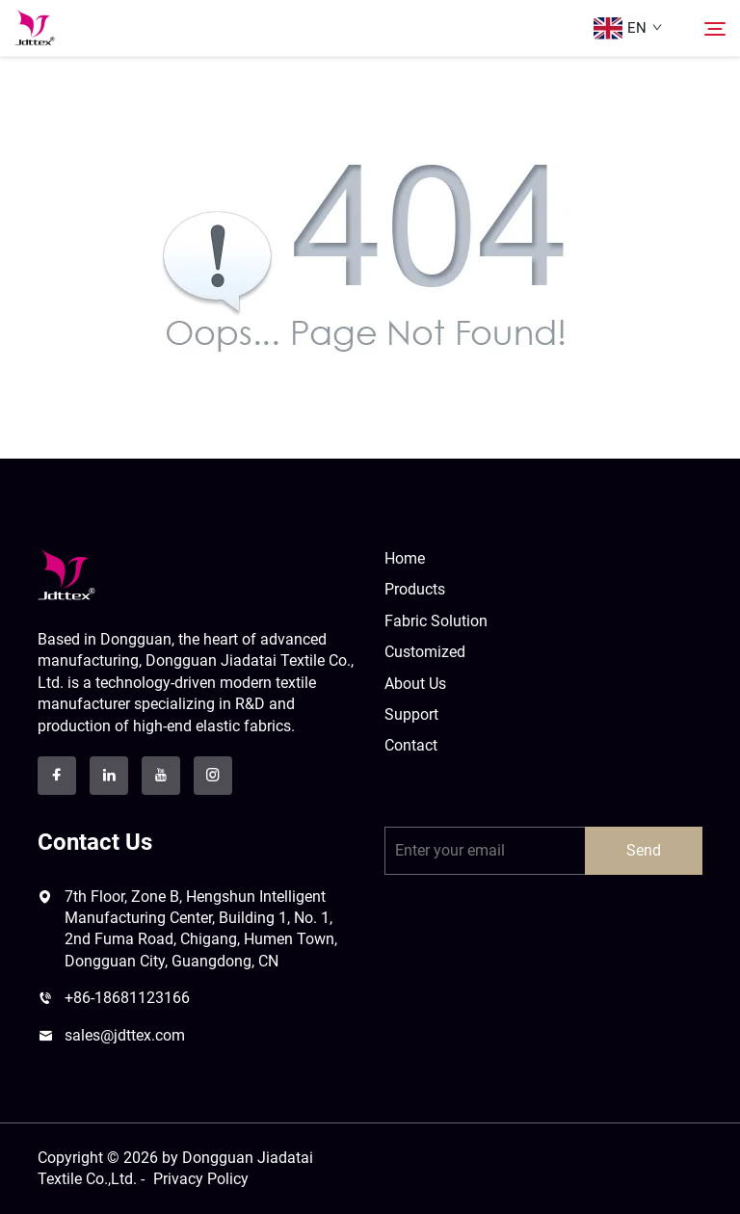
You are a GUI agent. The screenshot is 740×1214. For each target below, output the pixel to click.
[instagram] (213, 775)
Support (411, 714)
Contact (410, 745)
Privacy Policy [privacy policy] (201, 1179)
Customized (424, 652)
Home (404, 558)
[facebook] (57, 775)
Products (414, 589)
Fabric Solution (436, 621)
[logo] (66, 574)
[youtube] (161, 775)
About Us (415, 683)
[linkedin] (109, 775)
